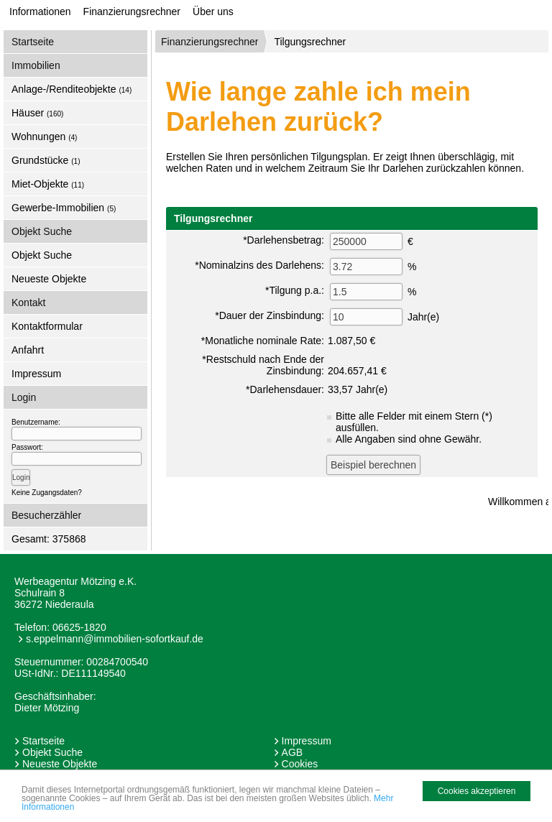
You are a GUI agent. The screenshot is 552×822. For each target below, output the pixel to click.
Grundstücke (46, 160)
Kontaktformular (47, 326)
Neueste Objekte (49, 279)
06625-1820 (79, 627)
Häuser (37, 113)
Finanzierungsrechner (131, 11)
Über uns (213, 11)
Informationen (40, 11)
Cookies (300, 764)
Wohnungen (44, 136)
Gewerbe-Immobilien (64, 207)
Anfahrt (28, 350)
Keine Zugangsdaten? (47, 493)
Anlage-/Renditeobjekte (72, 89)
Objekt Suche (42, 255)
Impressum (36, 373)
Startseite (33, 41)
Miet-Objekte (48, 184)
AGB (292, 752)
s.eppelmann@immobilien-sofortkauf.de (114, 639)
